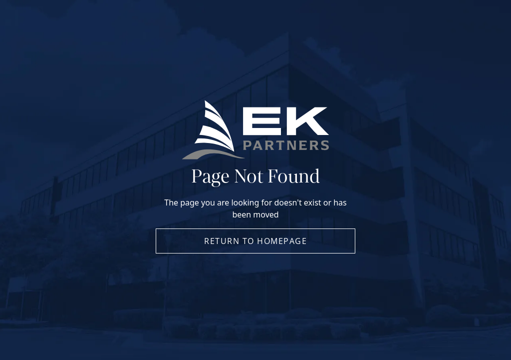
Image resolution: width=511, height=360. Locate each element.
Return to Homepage (255, 241)
